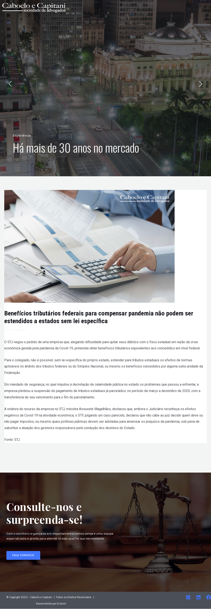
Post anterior (34, 454)
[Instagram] (188, 597)
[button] (23, 555)
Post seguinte (176, 454)
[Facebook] (208, 597)
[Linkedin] (198, 597)
